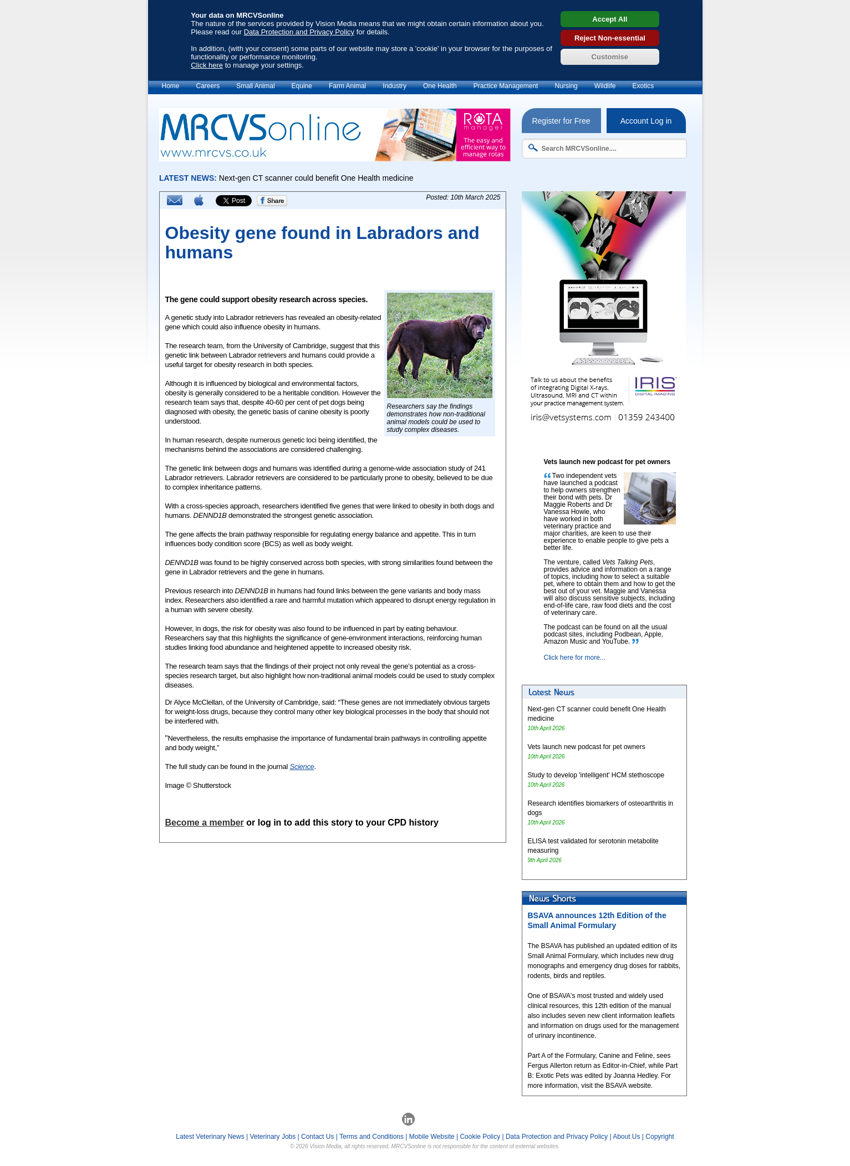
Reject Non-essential (609, 38)
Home (171, 86)
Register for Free (561, 120)
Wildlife (605, 86)
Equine (302, 86)
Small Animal (255, 86)
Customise (610, 57)
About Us (626, 1136)
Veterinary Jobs (273, 1136)
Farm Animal (347, 86)
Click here (207, 65)
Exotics (643, 86)
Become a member (204, 822)
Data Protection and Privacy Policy (299, 32)
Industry (394, 86)
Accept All (609, 19)
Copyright (659, 1136)
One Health (440, 86)
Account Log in (646, 120)
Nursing (565, 86)
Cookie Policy (480, 1136)
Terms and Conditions (371, 1136)
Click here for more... (574, 657)
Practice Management (506, 86)
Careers (208, 86)
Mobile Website (432, 1136)
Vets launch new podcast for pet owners (586, 747)
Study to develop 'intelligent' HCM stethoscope (596, 775)
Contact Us (317, 1136)
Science (301, 766)
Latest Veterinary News (210, 1136)
